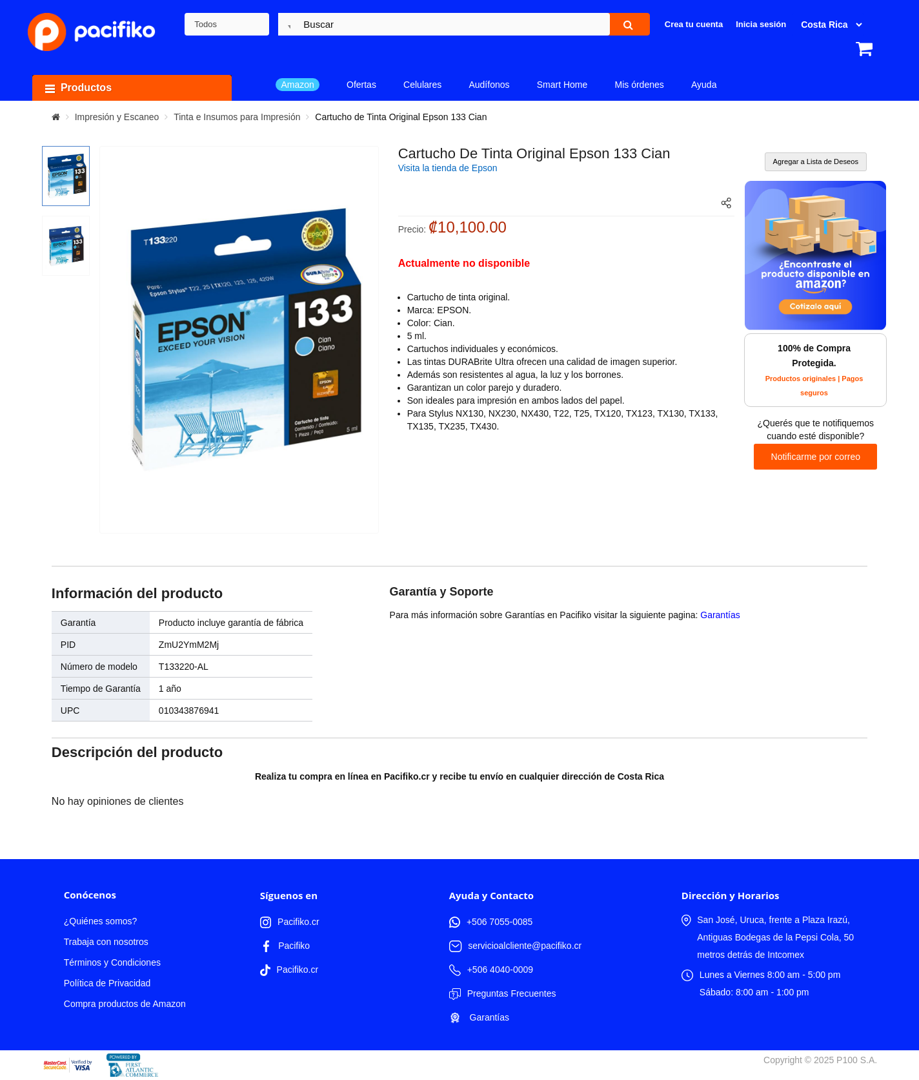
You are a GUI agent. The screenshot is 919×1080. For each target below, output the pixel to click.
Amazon (297, 84)
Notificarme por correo (816, 457)
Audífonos (489, 84)
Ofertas (361, 84)
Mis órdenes (639, 84)
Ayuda (703, 84)
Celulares (422, 84)
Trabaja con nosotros (106, 942)
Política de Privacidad (107, 983)
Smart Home (562, 84)
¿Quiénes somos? (100, 921)
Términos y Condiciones (112, 962)
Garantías (720, 615)
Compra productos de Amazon (125, 1004)
